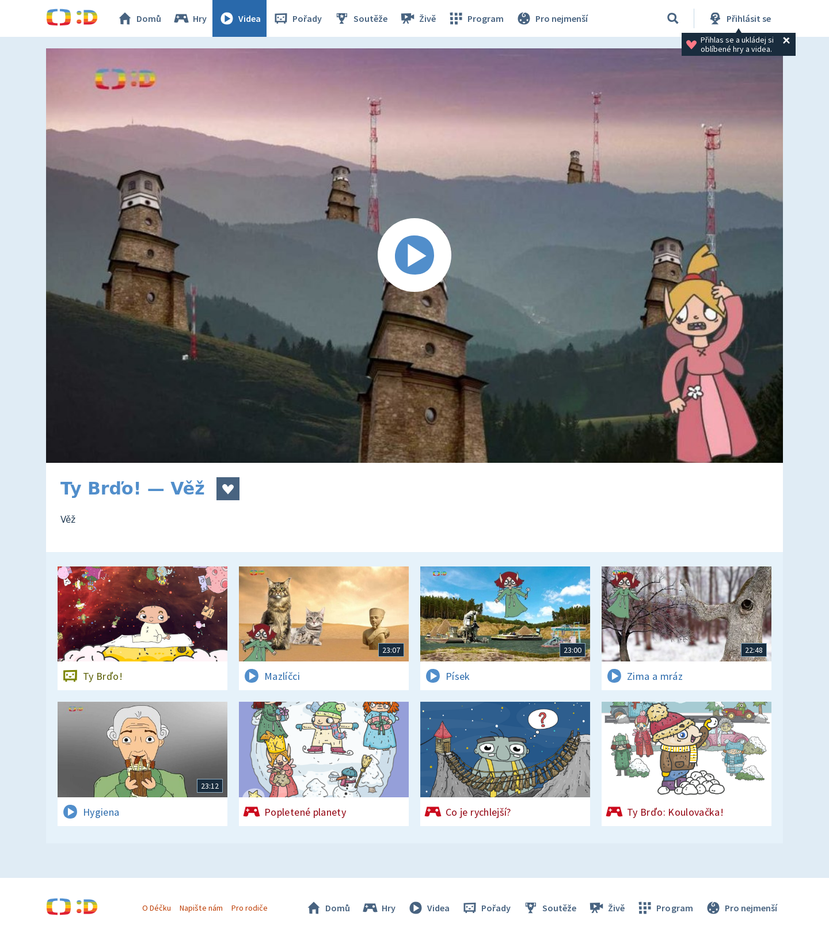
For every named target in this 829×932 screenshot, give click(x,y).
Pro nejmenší (551, 18)
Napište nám (201, 908)
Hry (190, 18)
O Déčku (156, 908)
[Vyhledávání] (673, 18)
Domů (138, 18)
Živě (417, 18)
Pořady (297, 18)
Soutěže (360, 18)
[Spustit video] (414, 255)
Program (475, 18)
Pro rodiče (249, 908)
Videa (239, 18)
